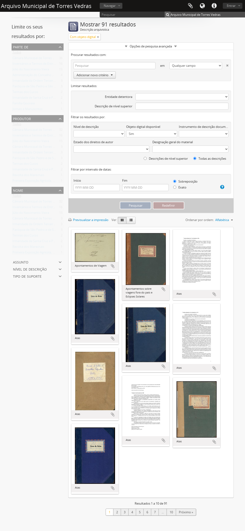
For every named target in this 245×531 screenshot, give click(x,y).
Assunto (20, 262)
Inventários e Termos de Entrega (35, 65)
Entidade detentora (118, 97)
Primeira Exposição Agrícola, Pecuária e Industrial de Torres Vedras (59, 182)
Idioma (202, 6)
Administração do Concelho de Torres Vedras (44, 76)
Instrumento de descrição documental (203, 127)
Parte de (20, 46)
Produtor (22, 118)
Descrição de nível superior (113, 106)
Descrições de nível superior (166, 158)
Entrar (231, 6)
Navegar (110, 6)
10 (171, 512)
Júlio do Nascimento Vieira (31, 70)
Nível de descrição (30, 269)
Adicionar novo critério (95, 75)
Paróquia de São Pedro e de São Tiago (39, 159)
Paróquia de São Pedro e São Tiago (37, 87)
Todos (17, 53)
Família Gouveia (24, 104)
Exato (179, 187)
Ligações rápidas (214, 6)
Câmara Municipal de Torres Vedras (37, 59)
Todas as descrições (209, 158)
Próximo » (186, 512)
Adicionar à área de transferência (112, 266)
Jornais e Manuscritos (28, 110)
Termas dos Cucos (25, 93)
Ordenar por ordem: (199, 220)
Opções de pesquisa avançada (151, 46)
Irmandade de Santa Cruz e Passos (37, 98)
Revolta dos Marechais (28, 176)
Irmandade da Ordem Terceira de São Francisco (46, 81)
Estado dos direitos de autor (93, 142)
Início (77, 180)
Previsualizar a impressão (88, 220)
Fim (124, 180)
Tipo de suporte (27, 276)
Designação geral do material (172, 142)
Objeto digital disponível (143, 127)
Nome (18, 190)
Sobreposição (185, 181)
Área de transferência (190, 6)
